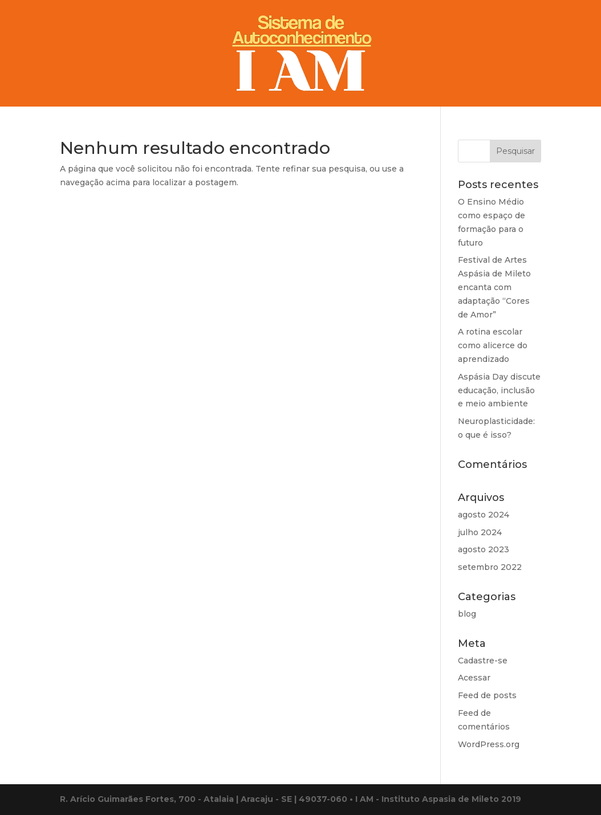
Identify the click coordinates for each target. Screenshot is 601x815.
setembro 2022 (490, 567)
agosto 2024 (483, 515)
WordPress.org (488, 744)
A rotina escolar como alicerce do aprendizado (492, 345)
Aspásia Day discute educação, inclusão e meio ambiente (499, 390)
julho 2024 (480, 532)
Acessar (474, 678)
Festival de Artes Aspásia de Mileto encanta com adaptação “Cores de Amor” (494, 287)
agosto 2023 (483, 549)
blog (467, 614)
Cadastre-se (482, 660)
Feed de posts (487, 695)
